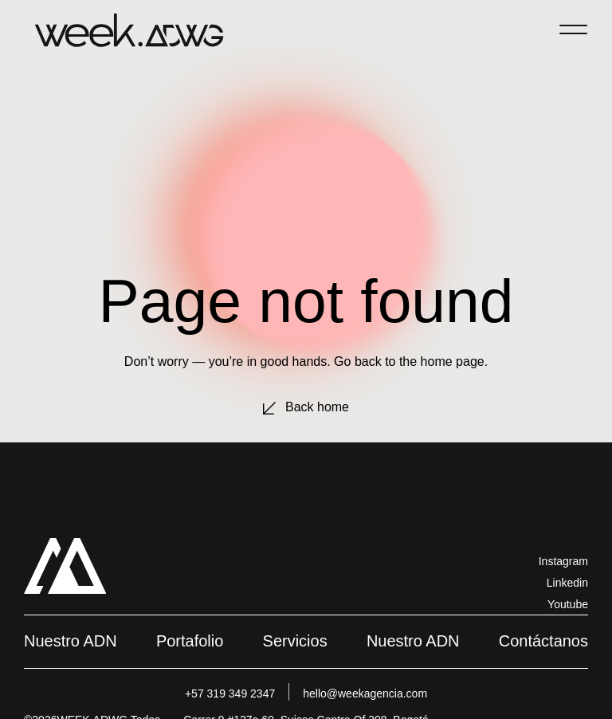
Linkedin (567, 582)
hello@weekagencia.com (365, 693)
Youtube (567, 604)
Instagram (563, 561)
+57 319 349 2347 (230, 693)
